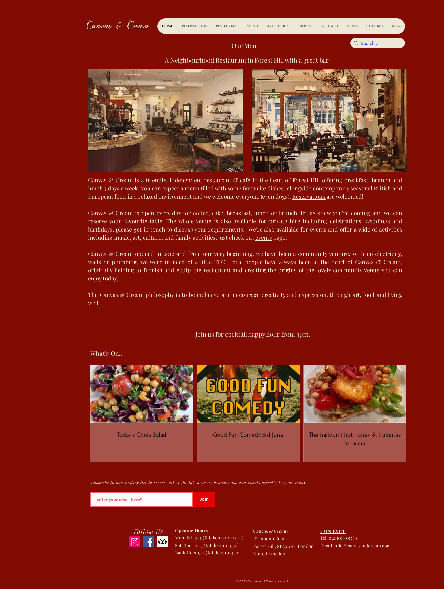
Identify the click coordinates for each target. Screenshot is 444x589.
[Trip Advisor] (162, 541)
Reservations (309, 196)
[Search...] (377, 43)
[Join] (204, 499)
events (263, 237)
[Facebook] (148, 541)
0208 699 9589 (343, 538)
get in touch (149, 229)
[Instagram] (134, 541)
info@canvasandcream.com (362, 546)
